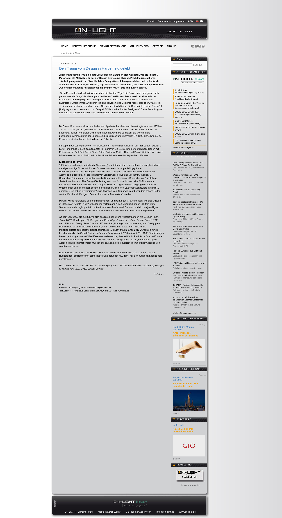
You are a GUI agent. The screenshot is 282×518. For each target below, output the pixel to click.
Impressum (179, 21)
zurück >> (159, 274)
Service (158, 46)
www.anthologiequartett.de (99, 287)
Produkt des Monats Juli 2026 (183, 328)
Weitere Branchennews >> (184, 313)
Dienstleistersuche (113, 46)
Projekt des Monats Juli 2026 (183, 378)
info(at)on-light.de (165, 511)
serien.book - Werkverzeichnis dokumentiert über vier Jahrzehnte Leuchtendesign (188, 299)
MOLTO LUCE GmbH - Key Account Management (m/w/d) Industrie (188, 114)
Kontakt (151, 21)
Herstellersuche (84, 46)
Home (64, 46)
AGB (190, 21)
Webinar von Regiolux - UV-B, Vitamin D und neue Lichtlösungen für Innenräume (189, 177)
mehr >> (176, 363)
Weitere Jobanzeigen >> (183, 147)
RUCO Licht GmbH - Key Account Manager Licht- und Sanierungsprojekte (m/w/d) (189, 105)
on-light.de (67, 53)
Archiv (171, 46)
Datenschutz (164, 21)
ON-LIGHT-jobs (139, 46)
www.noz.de (124, 291)
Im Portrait (178, 425)
